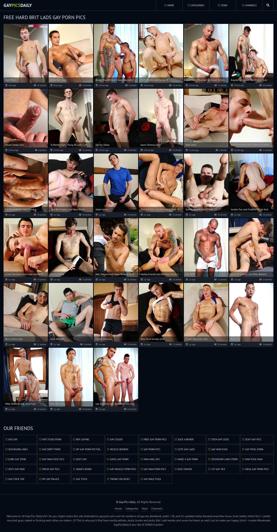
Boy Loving (82, 439)
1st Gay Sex (218, 469)
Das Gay (12, 439)
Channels (251, 5)
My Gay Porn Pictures (89, 449)
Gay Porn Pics (152, 449)
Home (170, 5)
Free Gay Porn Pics (155, 439)
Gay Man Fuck (219, 449)
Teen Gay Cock (220, 439)
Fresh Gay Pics (51, 469)
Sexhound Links (18, 449)
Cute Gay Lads (186, 449)
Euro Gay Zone (17, 459)
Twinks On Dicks (120, 479)
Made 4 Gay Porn (188, 459)
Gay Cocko (116, 439)
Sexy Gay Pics (253, 439)
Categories (197, 5)
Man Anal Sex (152, 459)
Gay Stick (81, 479)
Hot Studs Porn (51, 439)
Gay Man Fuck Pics (53, 459)
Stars (224, 5)
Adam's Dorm (84, 469)
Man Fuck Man (253, 459)
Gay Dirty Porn (51, 449)
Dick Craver (185, 469)
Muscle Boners (119, 449)
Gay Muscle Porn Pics (123, 469)
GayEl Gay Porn (119, 459)
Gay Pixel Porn (254, 449)
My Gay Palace (50, 479)
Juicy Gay (81, 459)
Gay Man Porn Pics (155, 469)
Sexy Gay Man (16, 469)
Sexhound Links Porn (224, 459)
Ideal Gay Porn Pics (257, 469)
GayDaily (18, 5)
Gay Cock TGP (16, 479)
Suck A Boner (186, 439)
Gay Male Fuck (152, 479)
